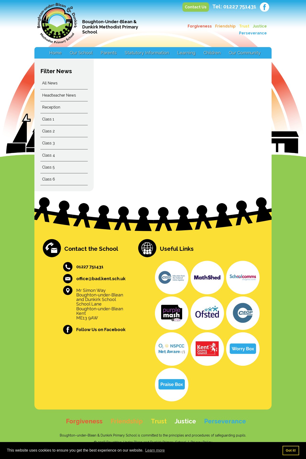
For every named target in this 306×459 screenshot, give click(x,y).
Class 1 (48, 119)
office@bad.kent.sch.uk (101, 278)
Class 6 (48, 179)
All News (50, 83)
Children (212, 52)
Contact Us (196, 7)
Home (55, 52)
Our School (81, 52)
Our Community (245, 52)
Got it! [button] (291, 450)
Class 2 (48, 131)
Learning (186, 52)
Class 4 (48, 155)
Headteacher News (59, 95)
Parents (109, 52)
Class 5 (48, 167)
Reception (51, 107)
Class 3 (48, 143)
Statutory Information (147, 52)
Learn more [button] (155, 450)
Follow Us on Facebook (101, 329)
